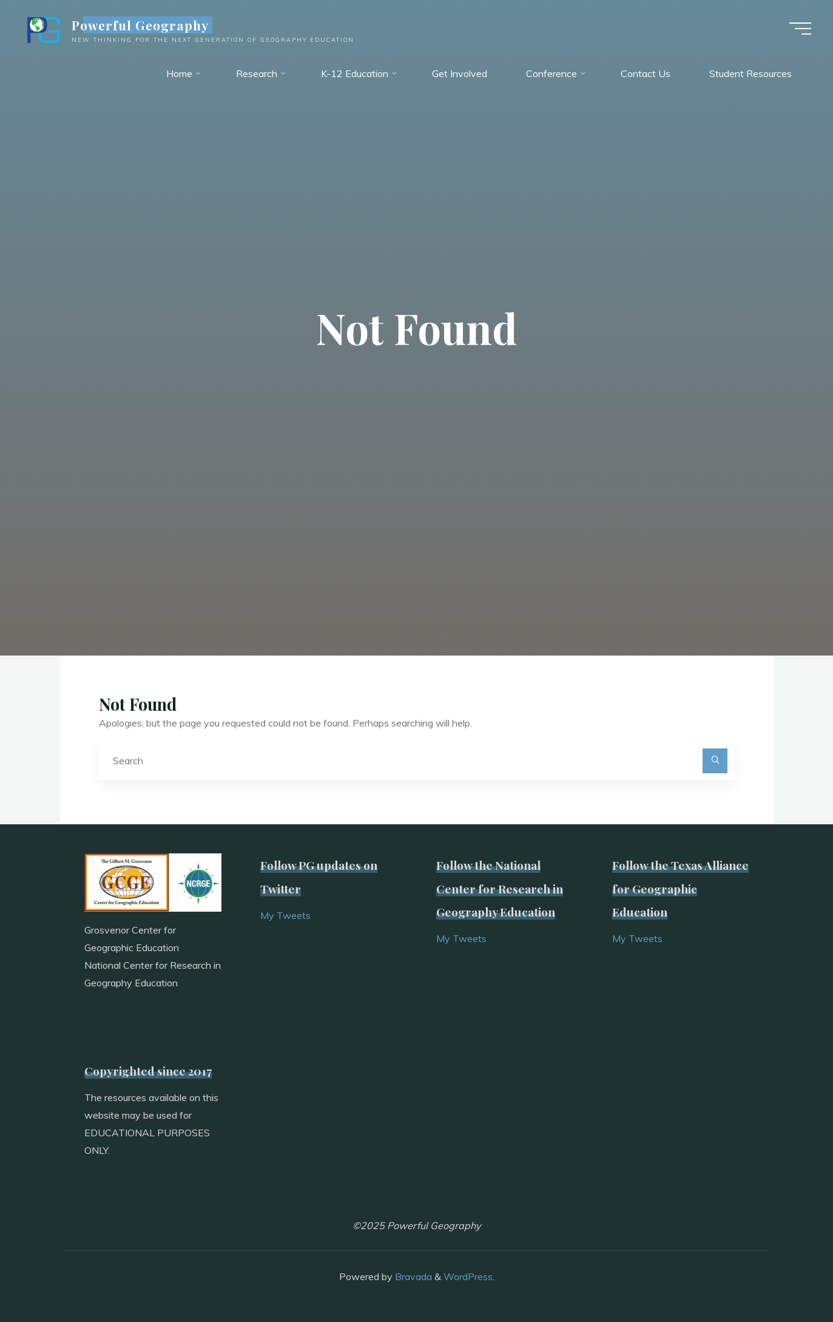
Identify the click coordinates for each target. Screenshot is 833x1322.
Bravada (412, 1277)
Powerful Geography (143, 25)
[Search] (715, 761)
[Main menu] (798, 29)
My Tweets (285, 915)
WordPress (468, 1277)
